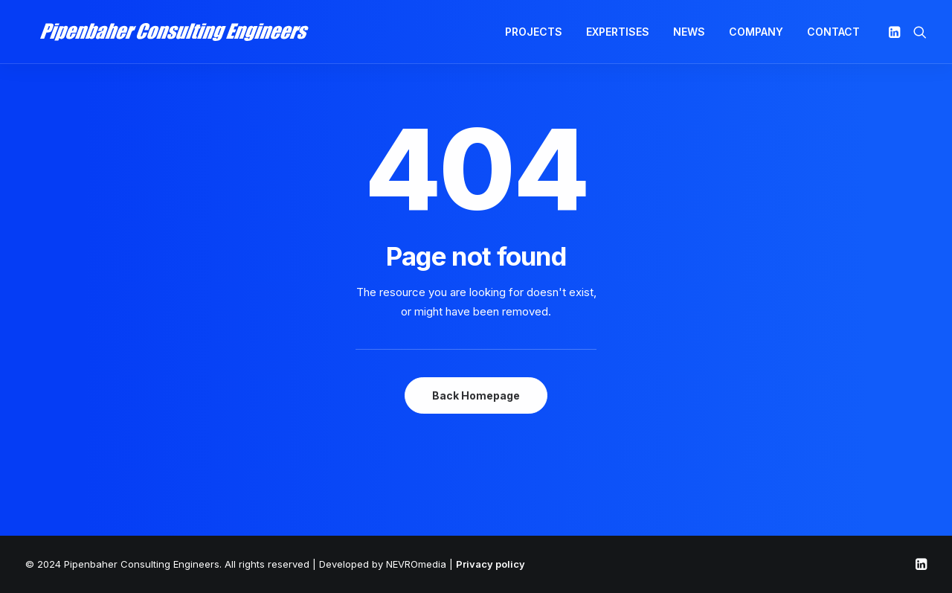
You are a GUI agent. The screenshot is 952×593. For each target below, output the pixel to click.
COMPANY (756, 35)
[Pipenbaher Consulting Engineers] (163, 36)
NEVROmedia (416, 564)
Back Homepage (476, 395)
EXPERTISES (617, 35)
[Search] (917, 35)
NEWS (689, 35)
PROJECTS (533, 35)
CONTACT (833, 35)
